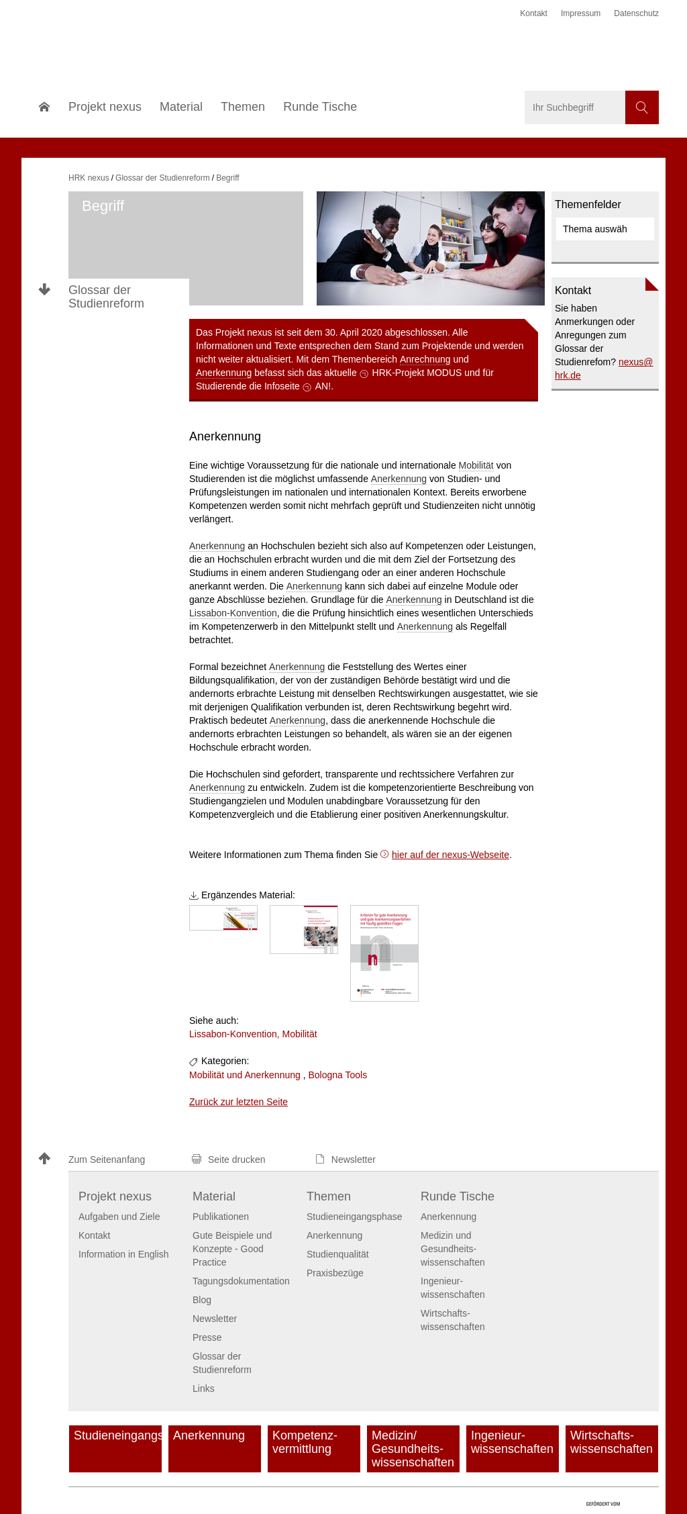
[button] (108, 1160)
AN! (323, 386)
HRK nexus (88, 178)
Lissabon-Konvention (233, 613)
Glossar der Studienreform (106, 296)
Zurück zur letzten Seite (238, 1101)
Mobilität (476, 465)
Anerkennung (224, 372)
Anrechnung (425, 359)
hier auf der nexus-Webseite (450, 854)
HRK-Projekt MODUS (417, 372)
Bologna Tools (337, 1075)
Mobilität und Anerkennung (245, 1075)
